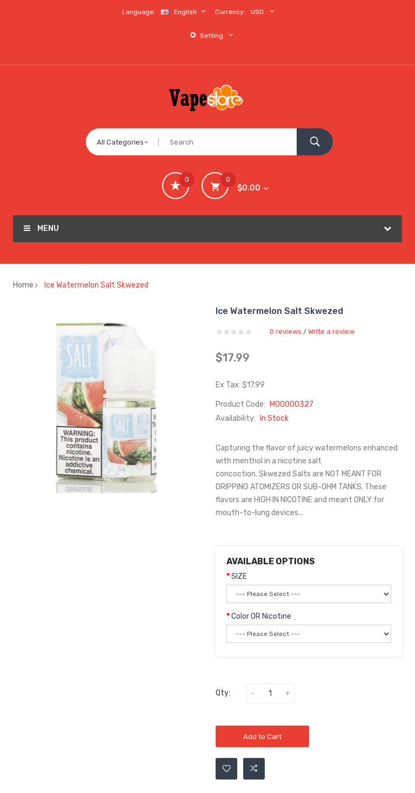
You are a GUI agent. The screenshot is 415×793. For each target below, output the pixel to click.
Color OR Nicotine (261, 616)
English (184, 12)
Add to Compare (254, 769)
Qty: (223, 693)
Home (23, 285)
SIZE (239, 576)
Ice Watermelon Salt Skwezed (96, 285)
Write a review (331, 331)
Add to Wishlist (227, 769)
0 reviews (286, 331)
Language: (138, 12)
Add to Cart (262, 737)
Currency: (230, 12)
